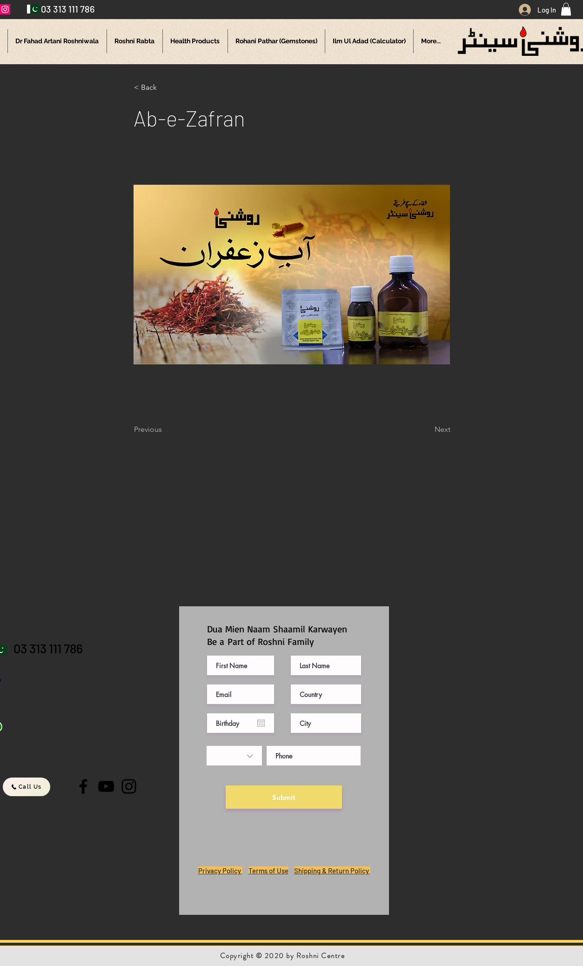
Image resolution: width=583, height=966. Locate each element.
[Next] (427, 429)
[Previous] (164, 429)
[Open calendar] (261, 723)
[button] (566, 9)
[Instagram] (129, 786)
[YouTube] (106, 786)
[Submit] (284, 797)
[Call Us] (26, 787)
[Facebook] (83, 786)
